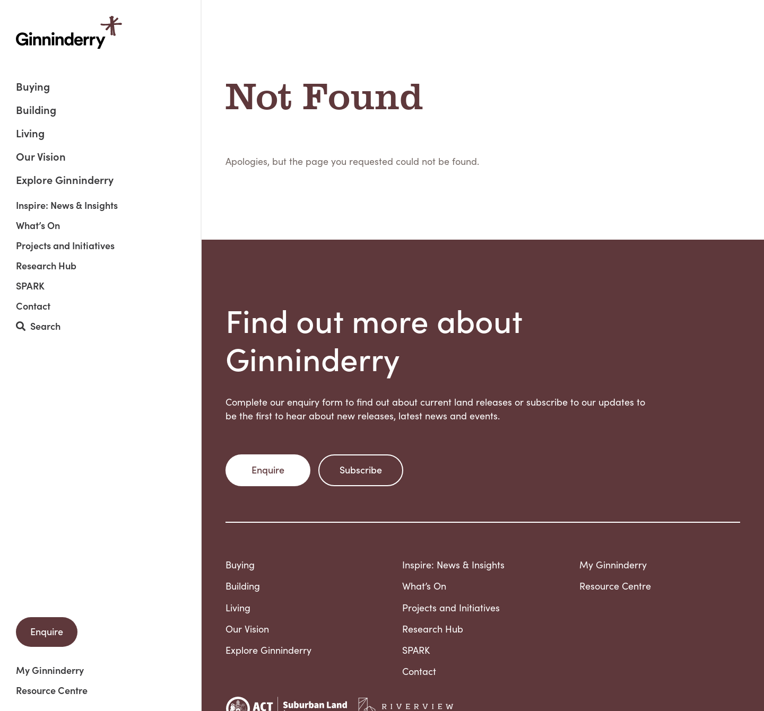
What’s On (38, 225)
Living (30, 134)
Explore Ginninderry (65, 179)
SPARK (30, 286)
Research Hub (46, 265)
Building (36, 110)
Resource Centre (52, 690)
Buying (33, 87)
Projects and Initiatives (65, 245)
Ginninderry (69, 32)
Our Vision (41, 157)
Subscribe (361, 469)
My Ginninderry (50, 670)
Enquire (46, 631)
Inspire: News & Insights (67, 205)
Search (38, 326)
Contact (33, 306)
